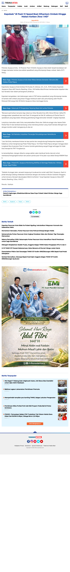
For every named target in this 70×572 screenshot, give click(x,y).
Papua (20, 201)
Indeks (19, 6)
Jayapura (12, 201)
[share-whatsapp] (36, 212)
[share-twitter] (33, 212)
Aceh (26, 6)
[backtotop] (35, 433)
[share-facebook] (30, 212)
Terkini (27, 201)
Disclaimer (28, 445)
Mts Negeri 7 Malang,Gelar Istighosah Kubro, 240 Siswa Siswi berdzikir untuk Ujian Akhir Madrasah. (29, 382)
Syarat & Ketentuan (37, 445)
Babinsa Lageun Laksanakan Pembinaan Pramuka (22, 389)
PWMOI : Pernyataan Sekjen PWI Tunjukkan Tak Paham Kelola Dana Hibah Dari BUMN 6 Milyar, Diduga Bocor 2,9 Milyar (28, 415)
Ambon (32, 6)
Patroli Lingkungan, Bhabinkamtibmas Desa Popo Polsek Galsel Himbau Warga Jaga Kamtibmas (32, 194)
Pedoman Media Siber (49, 445)
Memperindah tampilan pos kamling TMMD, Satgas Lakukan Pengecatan (30, 397)
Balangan (54, 6)
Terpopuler (11, 6)
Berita (4, 201)
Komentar (35, 216)
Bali (61, 6)
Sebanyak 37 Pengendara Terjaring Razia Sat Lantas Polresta (32, 108)
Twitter (39, 442)
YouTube (43, 442)
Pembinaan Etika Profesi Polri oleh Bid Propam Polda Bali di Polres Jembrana (28, 407)
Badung (46, 6)
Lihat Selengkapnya (35, 423)
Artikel (39, 6)
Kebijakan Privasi (19, 445)
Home (4, 6)
